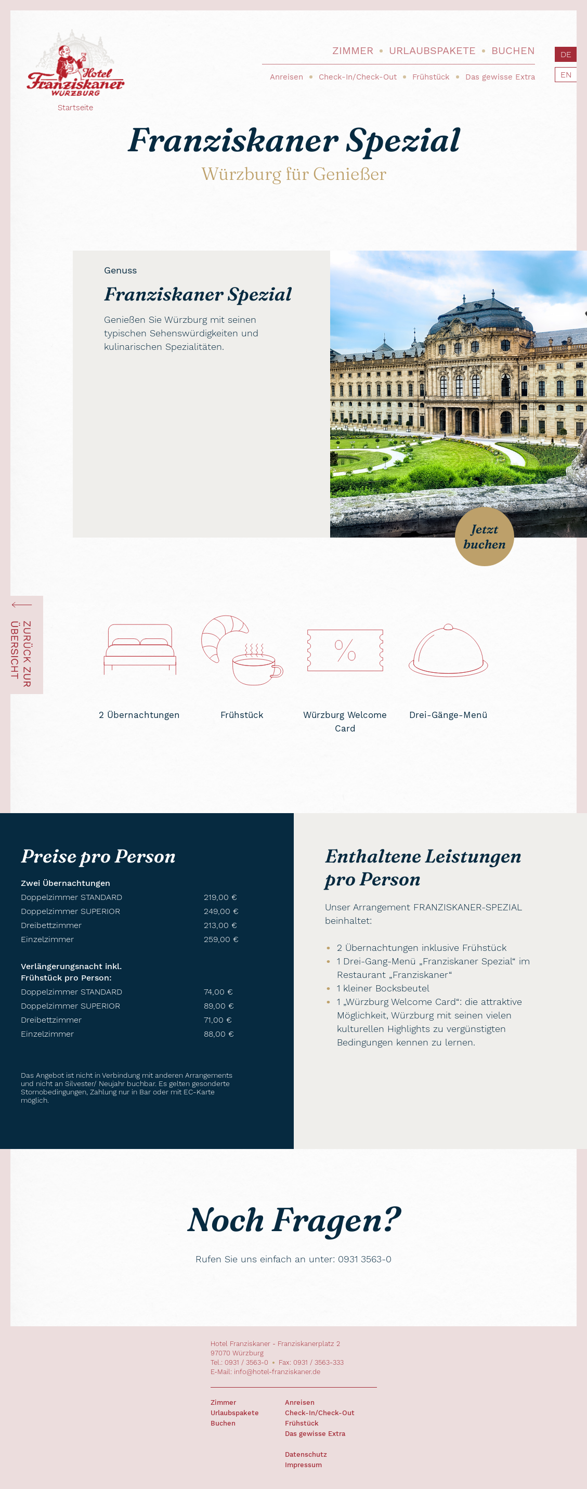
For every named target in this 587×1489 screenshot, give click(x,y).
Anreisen (286, 77)
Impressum (303, 1465)
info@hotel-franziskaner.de (277, 1372)
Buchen (513, 50)
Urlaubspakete (432, 50)
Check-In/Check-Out (358, 77)
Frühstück (431, 77)
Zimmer (352, 50)
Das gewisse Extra (500, 77)
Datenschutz (306, 1454)
